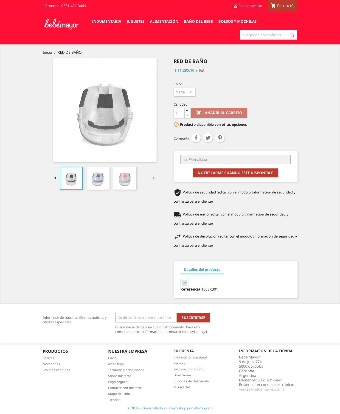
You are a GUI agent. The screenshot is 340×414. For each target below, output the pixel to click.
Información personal (190, 357)
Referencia (190, 289)
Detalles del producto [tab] (202, 269)
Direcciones (182, 375)
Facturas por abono (188, 369)
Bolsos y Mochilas (237, 21)
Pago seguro (117, 382)
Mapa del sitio (119, 394)
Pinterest (220, 137)
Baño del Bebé (198, 21)
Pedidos (180, 363)
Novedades (51, 364)
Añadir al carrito (219, 113)
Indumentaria (106, 21)
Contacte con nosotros (125, 388)
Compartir (196, 137)
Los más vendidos (56, 370)
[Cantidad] (179, 113)
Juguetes (135, 21)
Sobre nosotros (119, 376)
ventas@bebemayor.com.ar (262, 389)
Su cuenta (184, 350)
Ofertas (48, 358)
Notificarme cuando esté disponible (235, 172)
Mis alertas (182, 387)
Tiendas (114, 399)
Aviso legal (116, 364)
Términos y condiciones (126, 370)
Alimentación (164, 21)
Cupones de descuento (191, 381)
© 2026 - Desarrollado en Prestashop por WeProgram (170, 408)
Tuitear (208, 137)
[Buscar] (268, 35)
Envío (112, 358)
